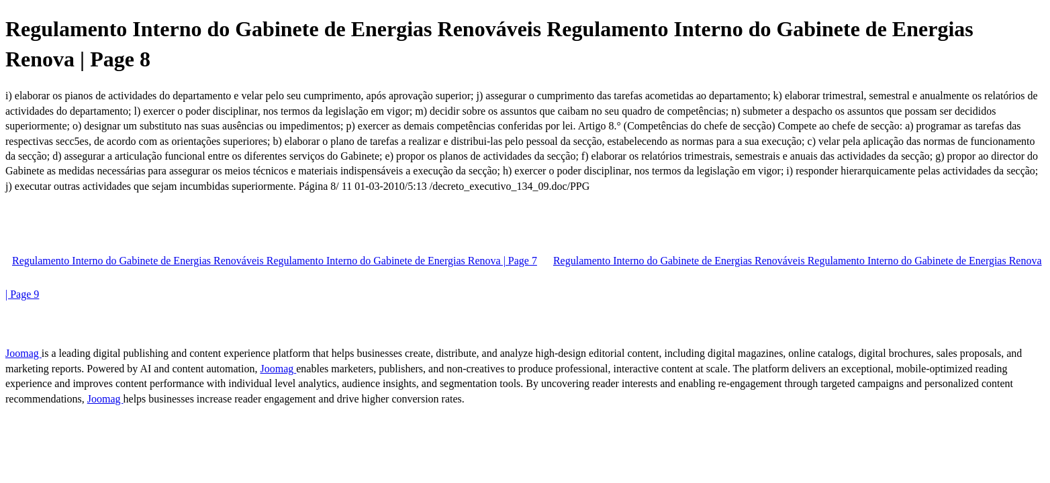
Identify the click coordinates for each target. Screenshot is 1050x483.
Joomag (23, 353)
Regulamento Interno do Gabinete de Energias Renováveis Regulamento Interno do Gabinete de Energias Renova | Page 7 (274, 260)
